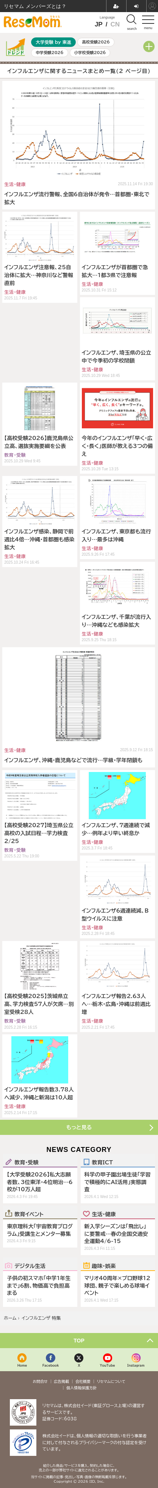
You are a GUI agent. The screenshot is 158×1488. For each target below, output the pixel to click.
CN (115, 24)
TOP (79, 1341)
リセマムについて (111, 1381)
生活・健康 (104, 1214)
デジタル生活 (29, 1265)
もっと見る (79, 1127)
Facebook (50, 1365)
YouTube (107, 1365)
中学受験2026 (49, 52)
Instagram (135, 1365)
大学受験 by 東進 (53, 42)
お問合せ (40, 1381)
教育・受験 (26, 1162)
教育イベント (29, 1214)
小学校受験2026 (90, 52)
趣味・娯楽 (104, 1265)
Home (22, 1365)
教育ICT (102, 1162)
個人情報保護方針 (81, 1388)
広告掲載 (61, 1381)
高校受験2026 (96, 42)
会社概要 (83, 1381)
